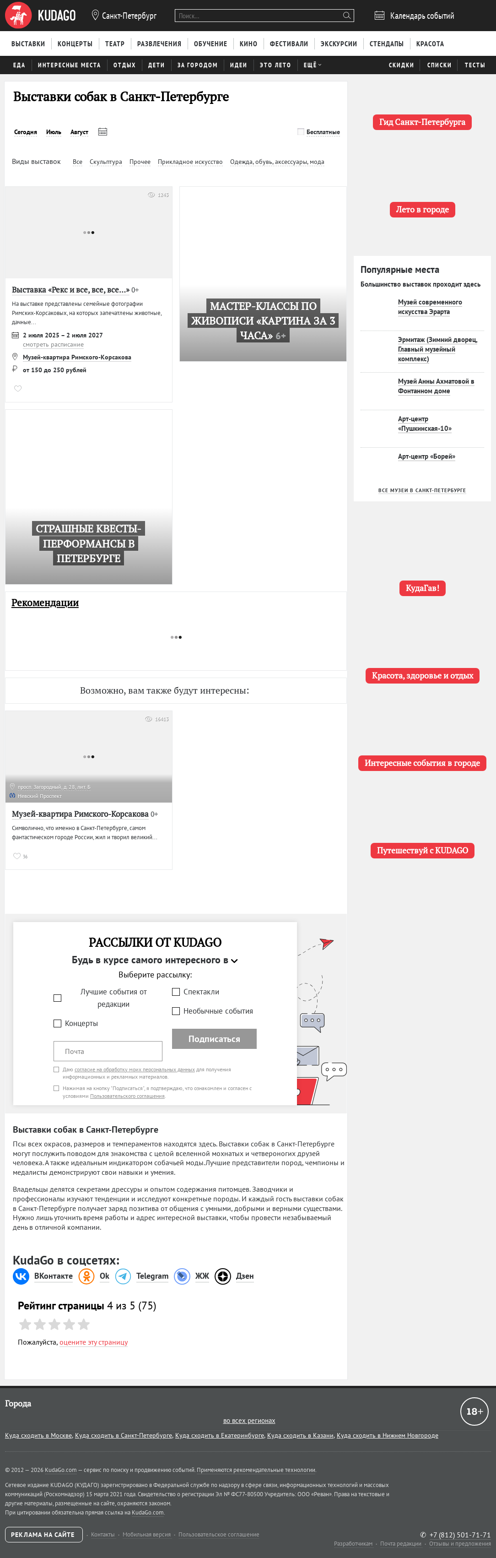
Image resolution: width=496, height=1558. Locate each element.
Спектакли (201, 992)
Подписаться (214, 1039)
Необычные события (218, 1011)
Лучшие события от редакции (114, 998)
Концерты (81, 1023)
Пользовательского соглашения (127, 1095)
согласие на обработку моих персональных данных (135, 1069)
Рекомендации (45, 603)
